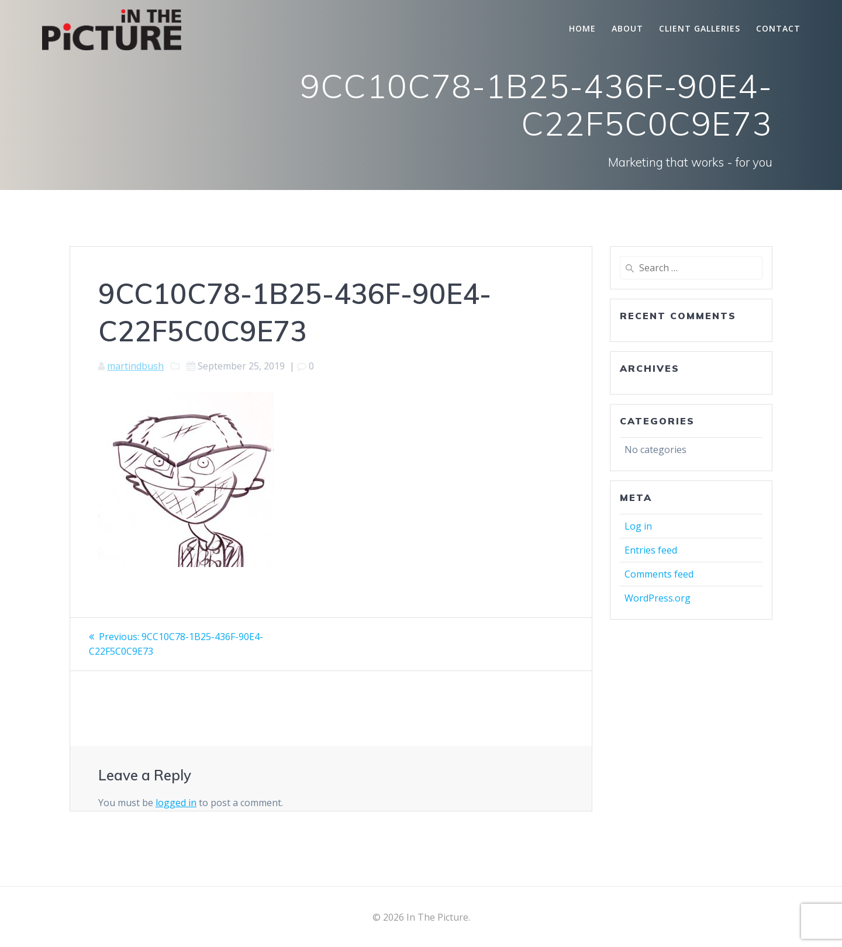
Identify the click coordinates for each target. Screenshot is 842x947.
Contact (778, 28)
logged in (176, 801)
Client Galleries (699, 28)
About (627, 28)
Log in (638, 526)
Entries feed (650, 550)
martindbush (135, 366)
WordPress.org (657, 598)
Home (582, 28)
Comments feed (658, 574)
